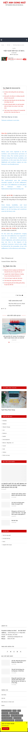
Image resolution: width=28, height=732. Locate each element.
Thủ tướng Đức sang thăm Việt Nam (13, 280)
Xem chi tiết (5, 728)
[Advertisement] (14, 22)
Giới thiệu (3, 694)
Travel (4, 445)
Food (4, 449)
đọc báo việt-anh (14, 713)
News (4, 541)
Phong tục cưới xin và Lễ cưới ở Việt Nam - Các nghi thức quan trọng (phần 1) (18, 512)
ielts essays (5, 713)
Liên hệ (3, 698)
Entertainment (6, 439)
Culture (4, 452)
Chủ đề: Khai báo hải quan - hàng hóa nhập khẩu (18, 661)
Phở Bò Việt (14, 520)
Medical (4, 423)
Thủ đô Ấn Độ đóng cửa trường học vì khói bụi (17, 670)
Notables (5, 420)
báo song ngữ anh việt (8, 720)
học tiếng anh (5, 715)
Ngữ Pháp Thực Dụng (8, 410)
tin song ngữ (19, 720)
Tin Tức (8, 45)
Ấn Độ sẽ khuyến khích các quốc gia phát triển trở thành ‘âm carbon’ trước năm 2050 (14, 106)
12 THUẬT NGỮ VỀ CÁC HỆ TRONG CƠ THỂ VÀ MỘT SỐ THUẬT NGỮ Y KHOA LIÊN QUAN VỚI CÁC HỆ (13, 485)
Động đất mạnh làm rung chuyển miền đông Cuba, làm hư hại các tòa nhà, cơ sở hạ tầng (18, 680)
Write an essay (6, 455)
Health (4, 436)
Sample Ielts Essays (7, 544)
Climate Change (6, 427)
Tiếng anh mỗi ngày (7, 718)
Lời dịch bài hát (6, 538)
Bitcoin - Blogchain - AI (8, 442)
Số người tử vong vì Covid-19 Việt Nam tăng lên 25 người (14, 337)
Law (4, 430)
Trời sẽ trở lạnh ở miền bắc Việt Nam (13, 278)
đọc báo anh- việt (6, 710)
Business (5, 433)
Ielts (19, 710)
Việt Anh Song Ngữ (15, 300)
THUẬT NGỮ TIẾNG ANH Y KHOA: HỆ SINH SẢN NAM (18, 494)
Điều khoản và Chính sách (7, 701)
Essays (14, 710)
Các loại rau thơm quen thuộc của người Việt (17, 503)
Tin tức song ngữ (7, 535)
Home (2, 45)
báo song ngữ (17, 718)
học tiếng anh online (16, 715)
